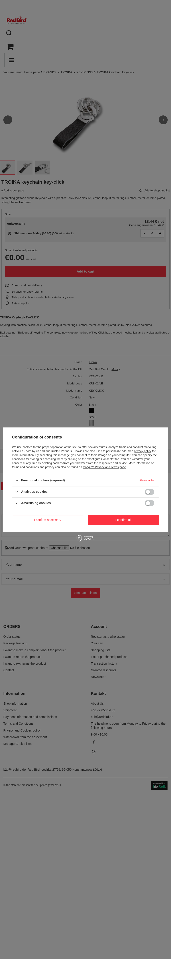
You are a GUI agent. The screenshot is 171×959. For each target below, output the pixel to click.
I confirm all (123, 520)
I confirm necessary (47, 520)
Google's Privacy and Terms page (104, 467)
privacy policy (142, 451)
